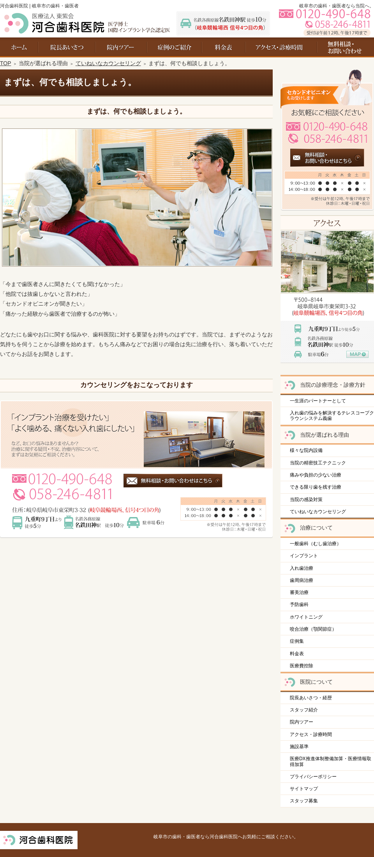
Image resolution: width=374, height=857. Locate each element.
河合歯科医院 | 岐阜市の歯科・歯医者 (39, 6)
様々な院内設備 (306, 450)
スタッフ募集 (304, 801)
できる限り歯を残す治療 (315, 487)
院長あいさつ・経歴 (311, 698)
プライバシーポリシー (313, 776)
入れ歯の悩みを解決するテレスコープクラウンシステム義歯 (332, 415)
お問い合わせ (341, 47)
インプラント (304, 555)
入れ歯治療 (301, 568)
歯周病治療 (301, 580)
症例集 (297, 641)
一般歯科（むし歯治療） (315, 543)
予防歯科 (299, 604)
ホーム (19, 47)
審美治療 (299, 592)
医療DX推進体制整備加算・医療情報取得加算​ (330, 761)
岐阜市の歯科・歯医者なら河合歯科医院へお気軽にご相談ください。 (225, 836)
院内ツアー (301, 722)
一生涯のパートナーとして (318, 401)
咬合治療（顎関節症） (313, 629)
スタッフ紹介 (304, 710)
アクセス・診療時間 (311, 734)
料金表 (297, 653)
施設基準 (299, 746)
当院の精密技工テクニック (318, 463)
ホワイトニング (306, 617)
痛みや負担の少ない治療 (315, 475)
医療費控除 (301, 666)
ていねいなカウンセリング (318, 511)
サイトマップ (304, 788)
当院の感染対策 (306, 499)
